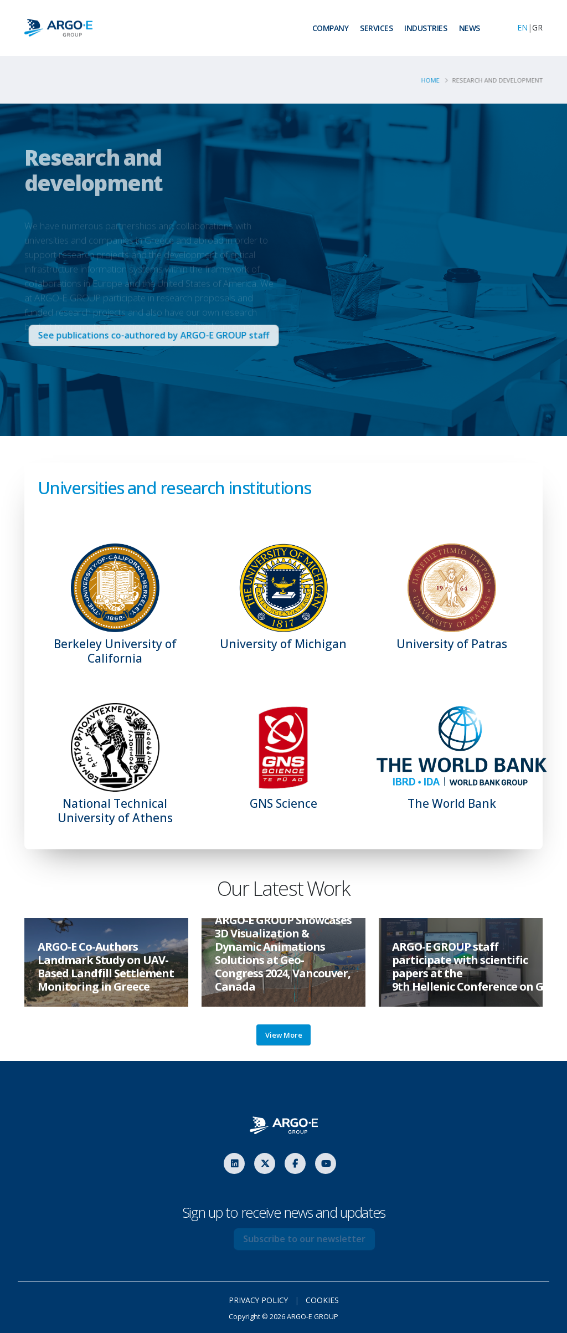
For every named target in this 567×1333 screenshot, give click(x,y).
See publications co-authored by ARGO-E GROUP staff (165, 335)
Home (433, 80)
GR (537, 27)
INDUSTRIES (425, 28)
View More (283, 1035)
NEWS (469, 28)
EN (522, 27)
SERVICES (376, 28)
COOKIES (322, 1300)
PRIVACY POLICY (258, 1300)
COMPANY (330, 28)
